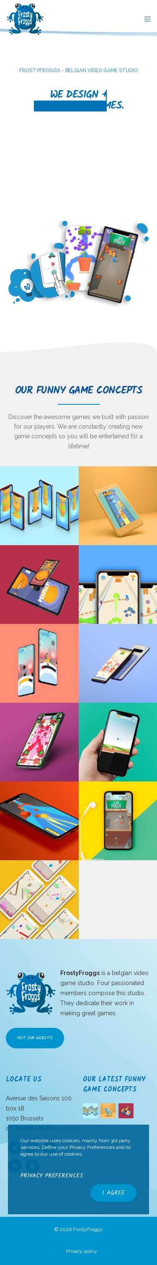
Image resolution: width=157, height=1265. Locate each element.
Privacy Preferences (52, 1175)
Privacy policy (81, 1251)
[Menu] (145, 19)
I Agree (113, 1193)
